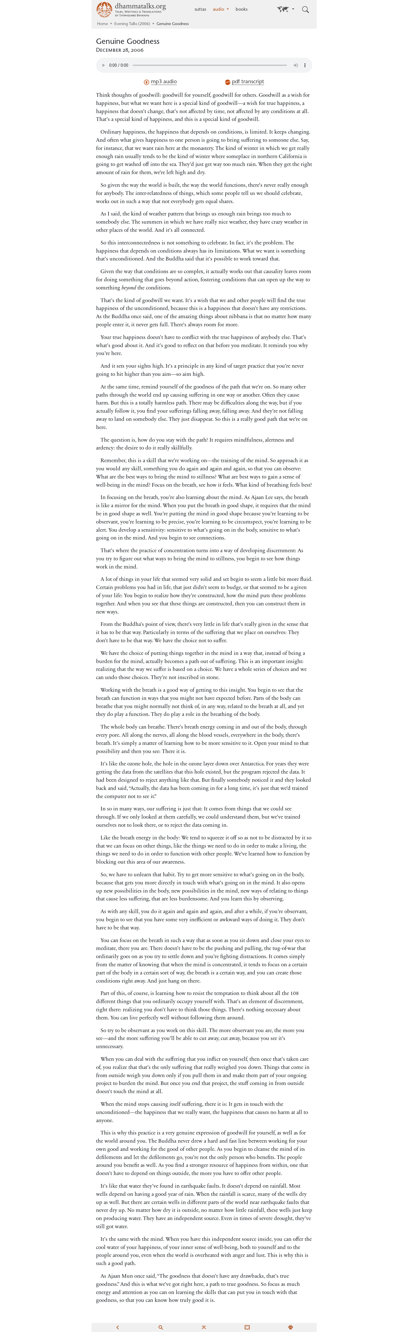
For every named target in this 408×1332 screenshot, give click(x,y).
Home (102, 24)
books (242, 9)
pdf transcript (244, 82)
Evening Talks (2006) (132, 24)
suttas (200, 9)
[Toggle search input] (305, 9)
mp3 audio (160, 82)
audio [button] (219, 9)
